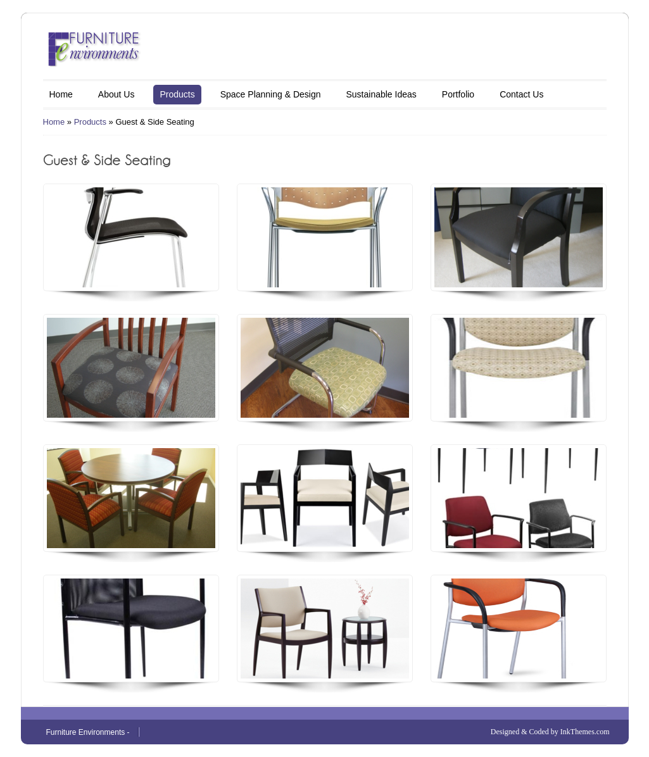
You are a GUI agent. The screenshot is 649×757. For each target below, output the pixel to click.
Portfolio (458, 94)
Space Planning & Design (270, 94)
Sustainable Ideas (381, 94)
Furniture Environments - (88, 732)
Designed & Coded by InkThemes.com (550, 731)
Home (61, 94)
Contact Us (521, 94)
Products (177, 94)
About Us (116, 94)
